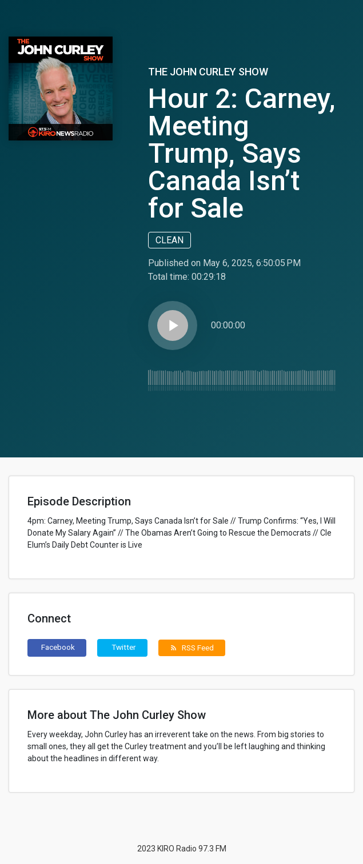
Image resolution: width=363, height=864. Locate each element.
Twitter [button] (123, 647)
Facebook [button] (58, 647)
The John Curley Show (208, 72)
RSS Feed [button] (192, 647)
